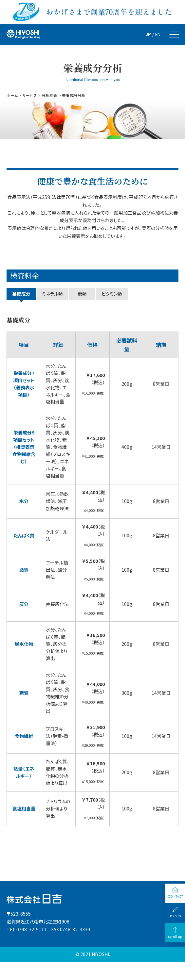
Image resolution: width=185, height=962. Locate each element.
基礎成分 (21, 293)
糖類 (82, 293)
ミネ (52, 293)
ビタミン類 (112, 293)
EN (157, 34)
